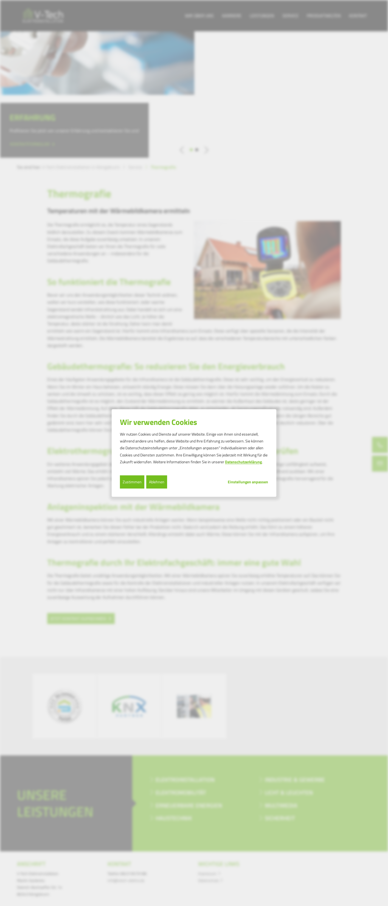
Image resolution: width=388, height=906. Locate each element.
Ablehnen (156, 482)
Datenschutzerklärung (243, 462)
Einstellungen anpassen (248, 482)
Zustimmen (132, 482)
